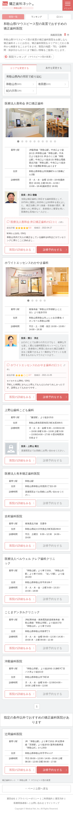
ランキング (36, 17)
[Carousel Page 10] (55, 141)
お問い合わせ (37, 803)
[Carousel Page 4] (30, 141)
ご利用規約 (47, 798)
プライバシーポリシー (28, 798)
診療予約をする (52, 249)
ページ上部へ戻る (38, 788)
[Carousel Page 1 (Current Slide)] (18, 141)
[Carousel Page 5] (34, 141)
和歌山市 (13, 84)
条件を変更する (54, 68)
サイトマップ (53, 803)
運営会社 (11, 798)
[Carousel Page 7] (43, 141)
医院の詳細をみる (20, 249)
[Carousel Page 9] (51, 141)
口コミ (60, 17)
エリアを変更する (19, 68)
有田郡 (44, 84)
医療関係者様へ (21, 803)
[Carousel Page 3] (26, 141)
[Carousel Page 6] (39, 141)
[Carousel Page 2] (22, 141)
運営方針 (59, 798)
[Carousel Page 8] (47, 141)
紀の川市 (13, 90)
